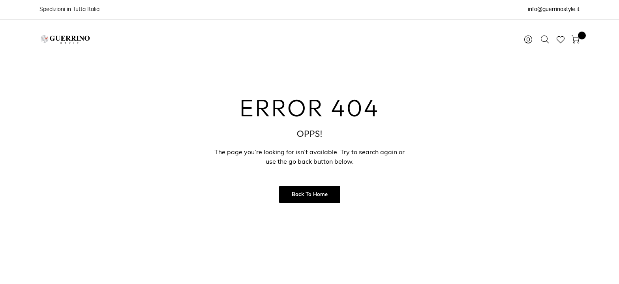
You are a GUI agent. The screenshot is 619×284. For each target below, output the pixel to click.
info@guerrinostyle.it (554, 10)
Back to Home (310, 194)
